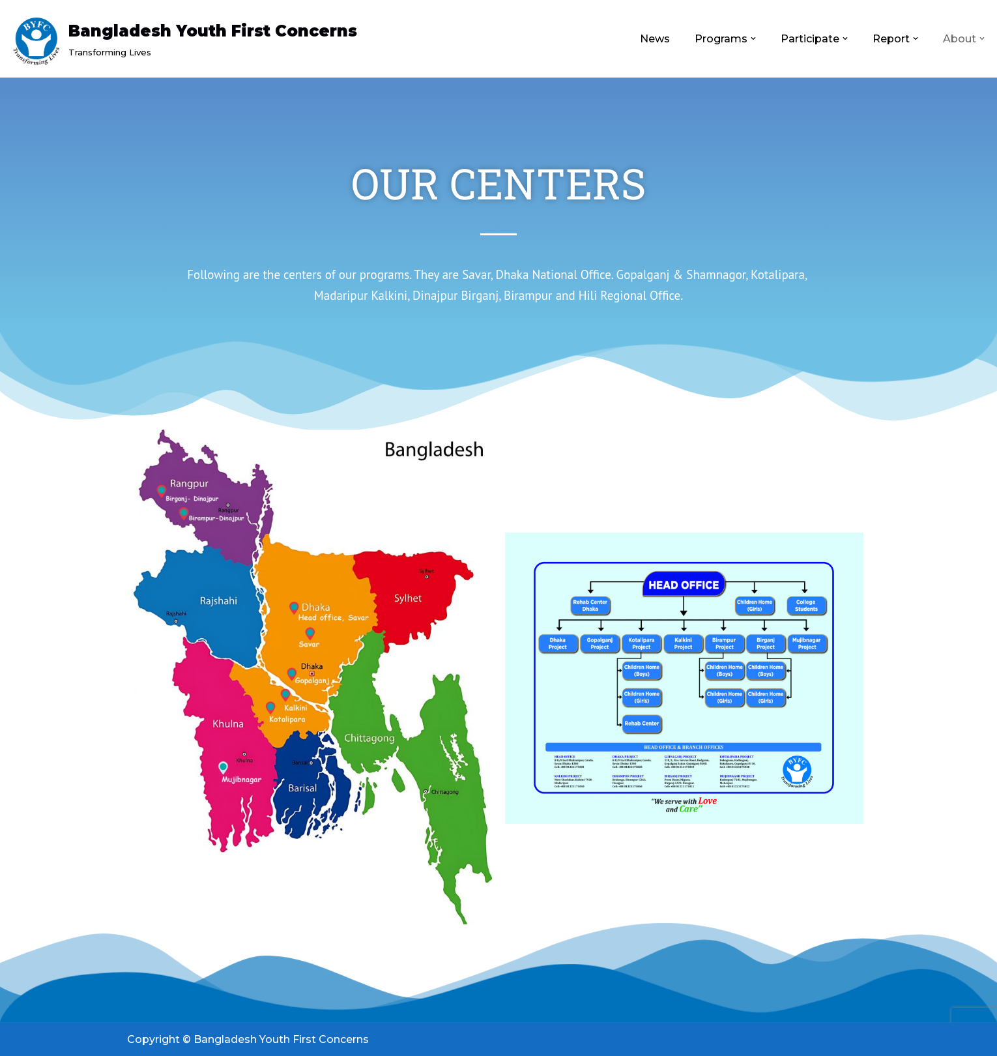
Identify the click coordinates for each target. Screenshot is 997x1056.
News (655, 39)
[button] (753, 38)
